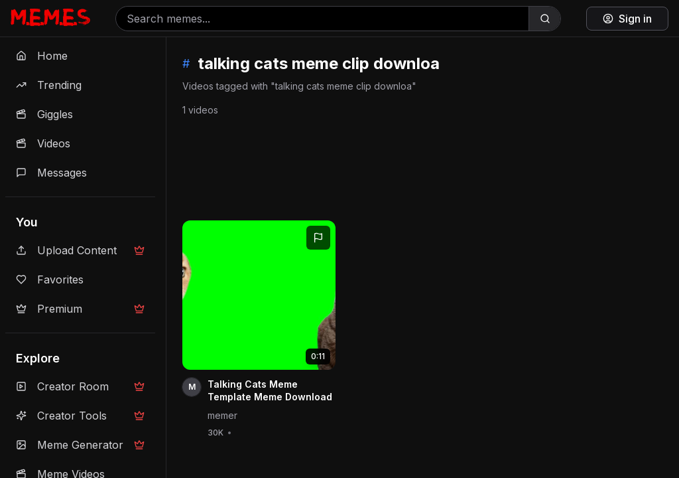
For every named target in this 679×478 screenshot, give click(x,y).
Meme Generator (80, 444)
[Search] (544, 19)
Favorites (50, 279)
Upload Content (80, 250)
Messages (51, 172)
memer (222, 415)
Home (42, 55)
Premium (80, 308)
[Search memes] (322, 19)
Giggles (44, 114)
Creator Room (80, 386)
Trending (49, 85)
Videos (43, 143)
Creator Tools (80, 415)
